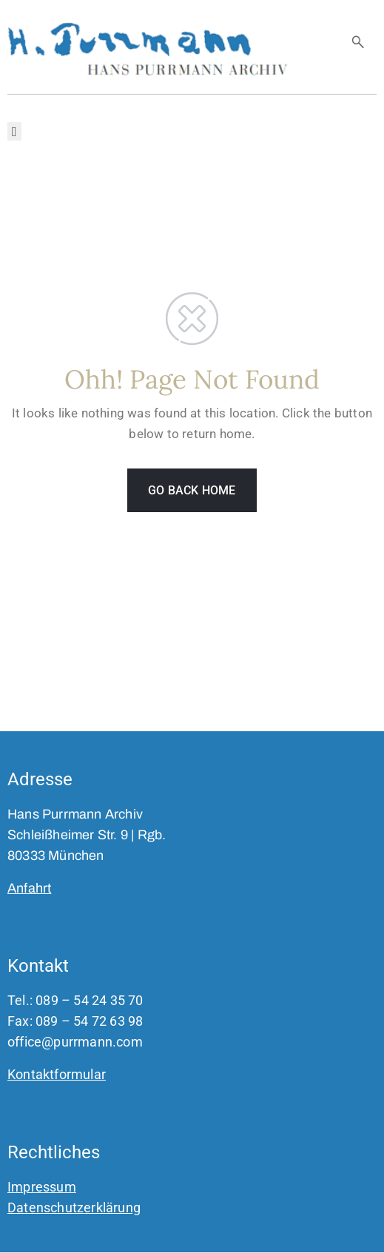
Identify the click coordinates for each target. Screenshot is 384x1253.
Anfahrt (29, 888)
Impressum (41, 1187)
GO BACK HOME (191, 490)
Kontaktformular (56, 1074)
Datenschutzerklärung (74, 1207)
